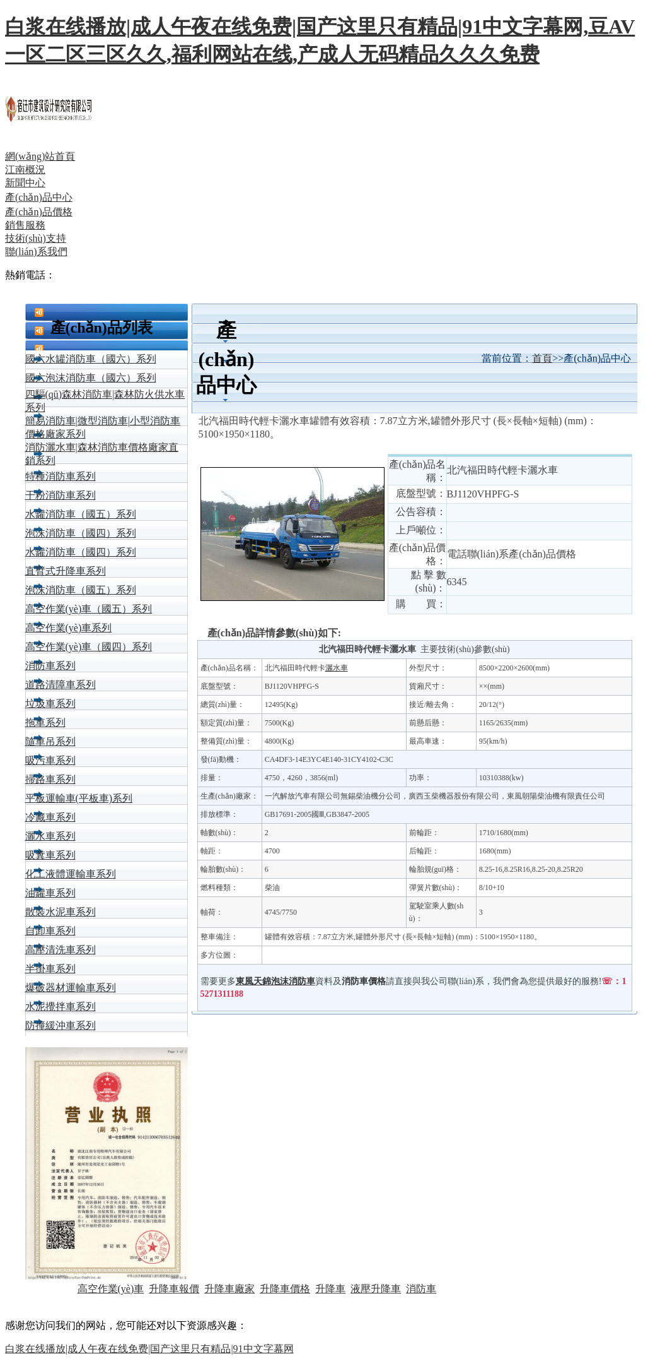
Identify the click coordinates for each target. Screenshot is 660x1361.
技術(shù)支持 (35, 238)
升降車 (330, 1288)
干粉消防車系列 (60, 495)
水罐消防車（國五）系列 (80, 514)
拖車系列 (45, 722)
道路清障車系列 (60, 684)
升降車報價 (174, 1288)
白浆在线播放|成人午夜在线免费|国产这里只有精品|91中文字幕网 (149, 1348)
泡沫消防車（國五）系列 (80, 590)
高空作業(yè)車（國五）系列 (89, 608)
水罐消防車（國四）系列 (80, 552)
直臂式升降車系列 (65, 571)
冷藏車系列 (50, 817)
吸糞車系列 (50, 855)
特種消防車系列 (60, 476)
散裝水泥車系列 (60, 911)
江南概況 (25, 169)
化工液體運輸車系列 (70, 874)
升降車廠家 (229, 1288)
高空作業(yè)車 (111, 1288)
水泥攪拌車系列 (60, 1006)
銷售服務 (25, 225)
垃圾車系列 (50, 703)
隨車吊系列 (50, 741)
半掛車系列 (50, 968)
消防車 (421, 1288)
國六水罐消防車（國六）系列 (90, 359)
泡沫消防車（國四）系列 (80, 533)
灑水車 (336, 667)
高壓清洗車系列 (60, 949)
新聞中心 (25, 182)
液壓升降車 (375, 1288)
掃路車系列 (50, 779)
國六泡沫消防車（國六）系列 (90, 377)
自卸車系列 (50, 930)
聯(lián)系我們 (36, 251)
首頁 (542, 358)
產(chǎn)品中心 (38, 197)
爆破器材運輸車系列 (70, 987)
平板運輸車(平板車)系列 (79, 798)
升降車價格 (285, 1288)
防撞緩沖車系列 (60, 1025)
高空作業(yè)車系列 (68, 627)
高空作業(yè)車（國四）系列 (89, 646)
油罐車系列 (50, 893)
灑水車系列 (50, 836)
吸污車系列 (50, 760)
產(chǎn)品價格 (38, 211)
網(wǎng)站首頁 (40, 156)
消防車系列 (50, 665)
